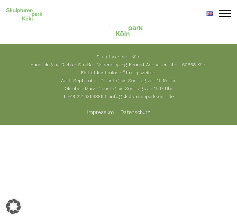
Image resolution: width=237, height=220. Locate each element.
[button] (13, 206)
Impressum (100, 112)
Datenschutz (135, 112)
